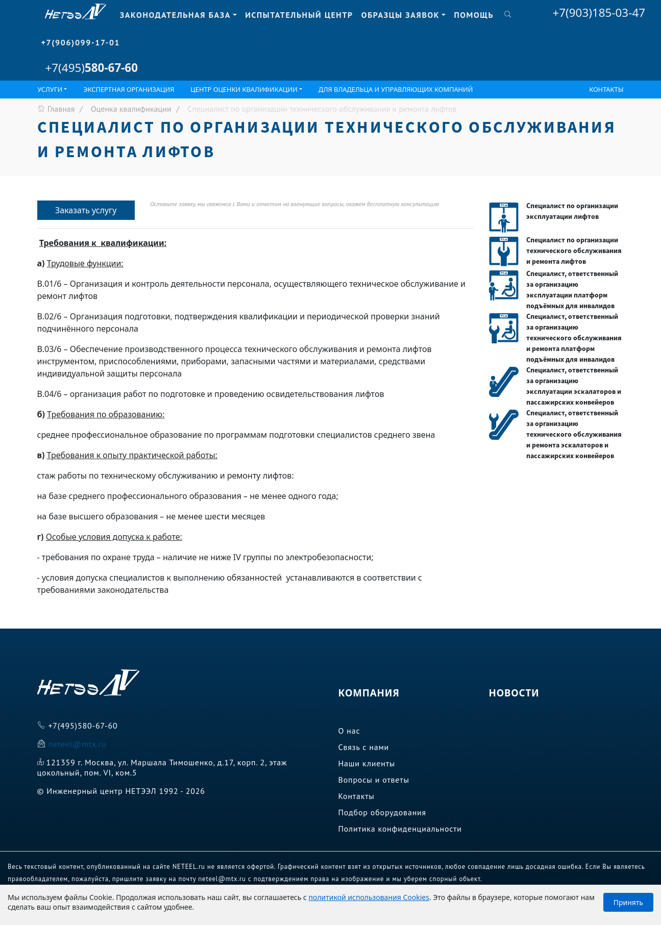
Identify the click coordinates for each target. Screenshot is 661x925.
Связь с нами (363, 747)
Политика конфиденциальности (400, 828)
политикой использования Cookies (369, 897)
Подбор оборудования (382, 812)
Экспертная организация (128, 89)
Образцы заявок (400, 15)
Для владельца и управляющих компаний (396, 89)
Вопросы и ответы (373, 779)
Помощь (474, 15)
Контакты (606, 89)
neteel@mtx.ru (77, 744)
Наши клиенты (367, 763)
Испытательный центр (299, 15)
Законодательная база (175, 15)
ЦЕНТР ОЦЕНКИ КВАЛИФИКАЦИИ (243, 89)
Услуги (50, 89)
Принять (628, 902)
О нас (349, 731)
